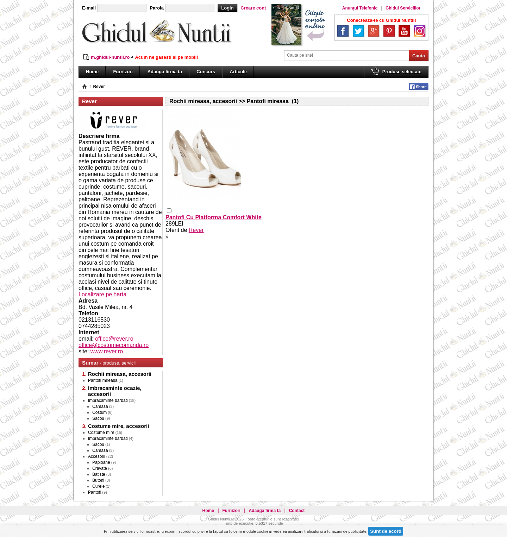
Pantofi (94, 492)
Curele (98, 486)
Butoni (98, 480)
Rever (99, 86)
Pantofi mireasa (102, 380)
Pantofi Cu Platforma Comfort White (213, 217)
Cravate (99, 468)
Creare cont (253, 8)
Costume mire (101, 432)
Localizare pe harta (102, 294)
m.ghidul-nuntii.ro (110, 57)
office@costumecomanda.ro (114, 345)
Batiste (98, 474)
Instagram (419, 31)
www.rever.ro (106, 351)
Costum (99, 412)
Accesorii (96, 456)
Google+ (373, 31)
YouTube (404, 31)
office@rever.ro (114, 339)
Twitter (358, 31)
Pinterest (389, 31)
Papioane (101, 462)
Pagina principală (84, 86)
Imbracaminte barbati (108, 400)
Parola (157, 8)
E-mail (89, 8)
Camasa (100, 406)
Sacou (98, 418)
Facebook (343, 31)
